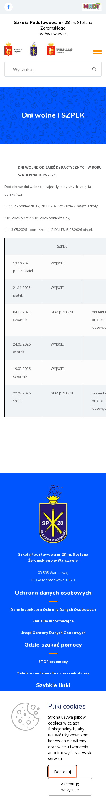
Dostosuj (62, 771)
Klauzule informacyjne (53, 621)
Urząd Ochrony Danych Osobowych (53, 632)
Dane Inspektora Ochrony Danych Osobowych (53, 609)
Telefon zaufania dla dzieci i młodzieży (53, 673)
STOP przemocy (53, 661)
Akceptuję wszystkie (70, 786)
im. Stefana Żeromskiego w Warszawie (53, 28)
